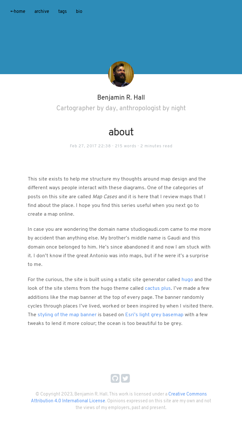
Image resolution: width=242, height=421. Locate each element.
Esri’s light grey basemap (154, 315)
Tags (62, 11)
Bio (79, 11)
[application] (121, 37)
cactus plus (158, 288)
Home (17, 11)
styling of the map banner (67, 315)
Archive (41, 11)
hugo (187, 279)
